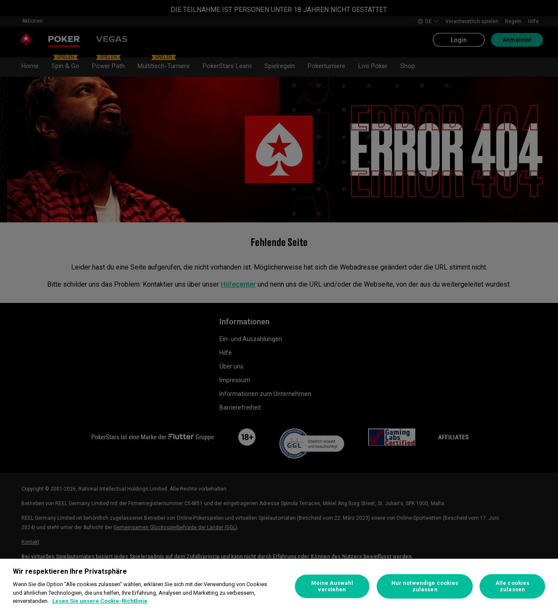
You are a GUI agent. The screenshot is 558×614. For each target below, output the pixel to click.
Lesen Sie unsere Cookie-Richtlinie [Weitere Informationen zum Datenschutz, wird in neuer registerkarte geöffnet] (99, 601)
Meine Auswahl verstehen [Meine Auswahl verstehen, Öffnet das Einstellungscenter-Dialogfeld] (332, 586)
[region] (279, 586)
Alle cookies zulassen (512, 586)
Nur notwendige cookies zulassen (425, 586)
